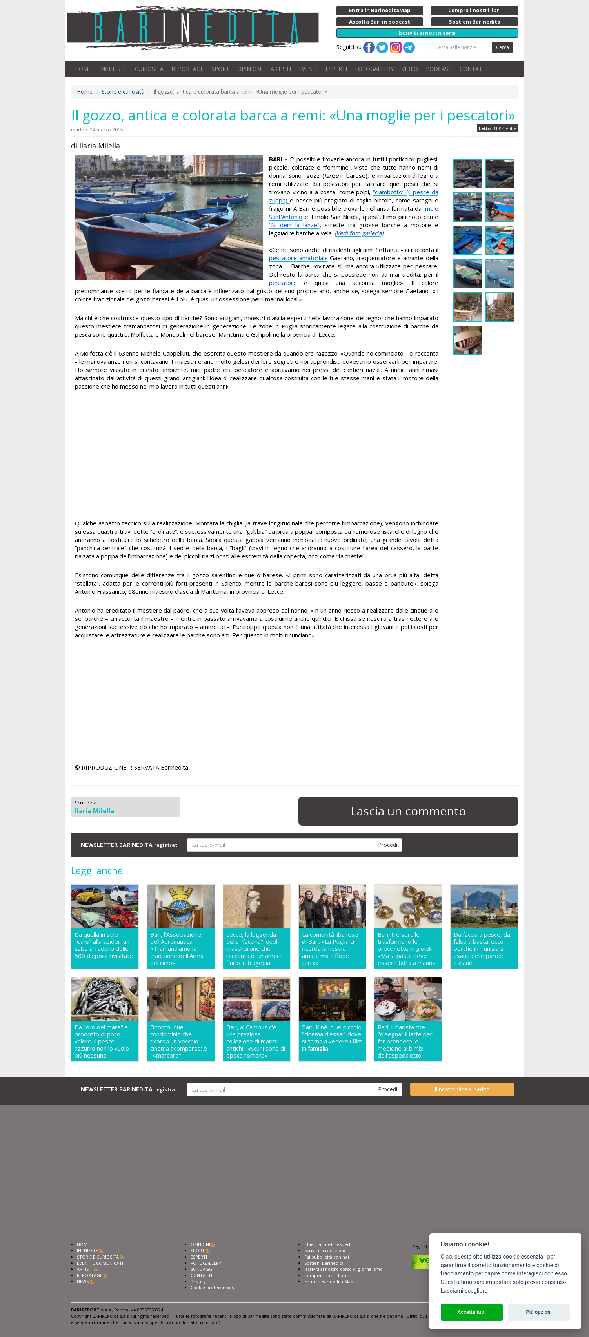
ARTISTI (281, 69)
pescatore (283, 282)
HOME (83, 69)
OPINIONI (250, 69)
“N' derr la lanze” (294, 225)
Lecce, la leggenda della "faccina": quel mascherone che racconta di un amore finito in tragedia (254, 948)
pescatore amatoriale (298, 258)
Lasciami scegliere (464, 1291)
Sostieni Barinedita (324, 1263)
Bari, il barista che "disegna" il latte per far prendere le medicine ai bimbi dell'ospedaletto (405, 1041)
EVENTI (308, 69)
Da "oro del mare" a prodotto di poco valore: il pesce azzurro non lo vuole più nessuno (102, 1041)
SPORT (220, 69)
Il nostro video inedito (462, 1089)
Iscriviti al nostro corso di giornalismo (343, 1269)
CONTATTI (473, 69)
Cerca (502, 47)
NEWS (83, 1281)
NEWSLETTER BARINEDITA (130, 844)
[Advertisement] (256, 456)
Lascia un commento (408, 811)
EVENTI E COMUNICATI (100, 1263)
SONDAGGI (202, 1269)
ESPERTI (336, 69)
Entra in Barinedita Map (328, 1281)
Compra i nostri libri (325, 1275)
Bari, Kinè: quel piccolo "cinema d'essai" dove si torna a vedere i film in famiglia (332, 1037)
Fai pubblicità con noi (326, 1257)
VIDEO (410, 69)
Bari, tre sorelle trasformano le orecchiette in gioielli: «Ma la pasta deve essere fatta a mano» (407, 948)
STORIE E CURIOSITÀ (98, 1257)
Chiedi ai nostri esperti (328, 1244)
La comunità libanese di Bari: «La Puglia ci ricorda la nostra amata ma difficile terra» (330, 948)
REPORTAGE (187, 69)
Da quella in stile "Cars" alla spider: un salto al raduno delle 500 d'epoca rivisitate (104, 945)
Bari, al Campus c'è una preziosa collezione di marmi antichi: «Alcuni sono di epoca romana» (255, 1041)
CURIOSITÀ (149, 69)
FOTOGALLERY (374, 69)
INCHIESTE (113, 69)
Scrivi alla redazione (325, 1250)
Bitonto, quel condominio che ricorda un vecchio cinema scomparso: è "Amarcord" (178, 1041)
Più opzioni (538, 1312)
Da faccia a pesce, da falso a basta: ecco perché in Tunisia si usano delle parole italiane (482, 948)
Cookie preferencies (212, 1287)
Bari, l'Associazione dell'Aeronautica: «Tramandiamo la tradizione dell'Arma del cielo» (177, 948)
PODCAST (439, 69)
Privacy (198, 1281)
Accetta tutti (471, 1312)
